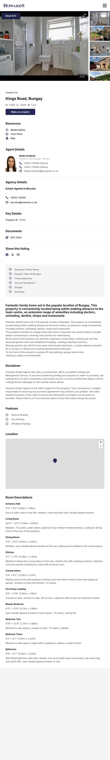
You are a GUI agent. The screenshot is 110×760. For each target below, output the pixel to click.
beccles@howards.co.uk (24, 202)
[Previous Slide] (3, 46)
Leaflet (101, 488)
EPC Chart (16, 237)
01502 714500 (18, 197)
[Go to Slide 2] (100, 33)
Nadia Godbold (27, 155)
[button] (44, 46)
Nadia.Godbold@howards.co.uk (41, 171)
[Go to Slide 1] (100, 18)
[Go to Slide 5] (100, 79)
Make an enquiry (20, 112)
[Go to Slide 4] (100, 64)
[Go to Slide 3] (100, 49)
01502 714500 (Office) (36, 167)
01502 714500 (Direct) (36, 163)
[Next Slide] (85, 46)
